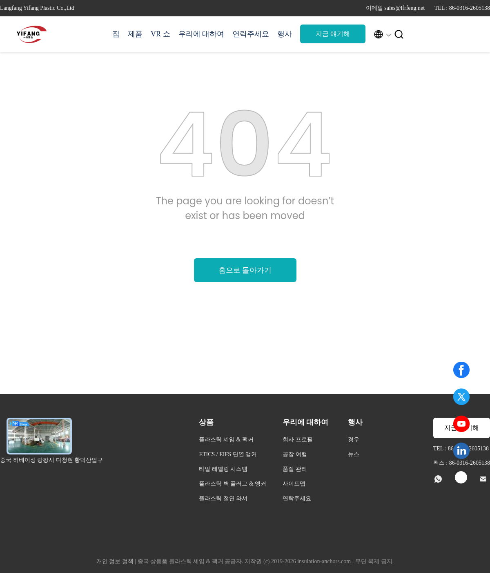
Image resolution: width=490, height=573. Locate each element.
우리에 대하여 (201, 34)
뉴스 (353, 454)
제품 (135, 34)
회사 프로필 (298, 439)
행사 (284, 34)
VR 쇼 (160, 34)
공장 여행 (295, 454)
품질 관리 (295, 469)
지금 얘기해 (333, 33)
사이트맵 (294, 484)
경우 (353, 439)
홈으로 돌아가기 (245, 270)
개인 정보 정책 (115, 561)
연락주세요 (250, 34)
